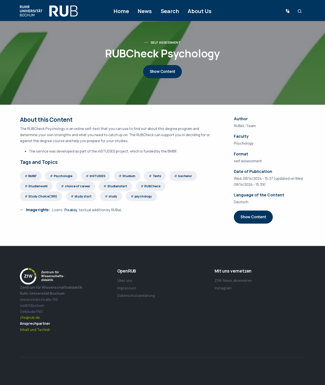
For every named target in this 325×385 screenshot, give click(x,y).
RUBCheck (152, 186)
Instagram (223, 288)
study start (83, 196)
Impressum (126, 288)
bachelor (185, 176)
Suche (300, 11)
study (113, 196)
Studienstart (117, 186)
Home (121, 11)
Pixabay (70, 209)
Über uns (124, 280)
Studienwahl (38, 186)
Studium (128, 176)
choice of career (77, 186)
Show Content (162, 71)
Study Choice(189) (42, 196)
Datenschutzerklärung (136, 295)
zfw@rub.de (30, 317)
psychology (143, 196)
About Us (199, 11)
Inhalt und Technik (35, 329)
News (145, 11)
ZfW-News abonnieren (233, 280)
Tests (157, 176)
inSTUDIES (97, 176)
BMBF (32, 176)
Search (170, 11)
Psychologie (63, 176)
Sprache (288, 11)
